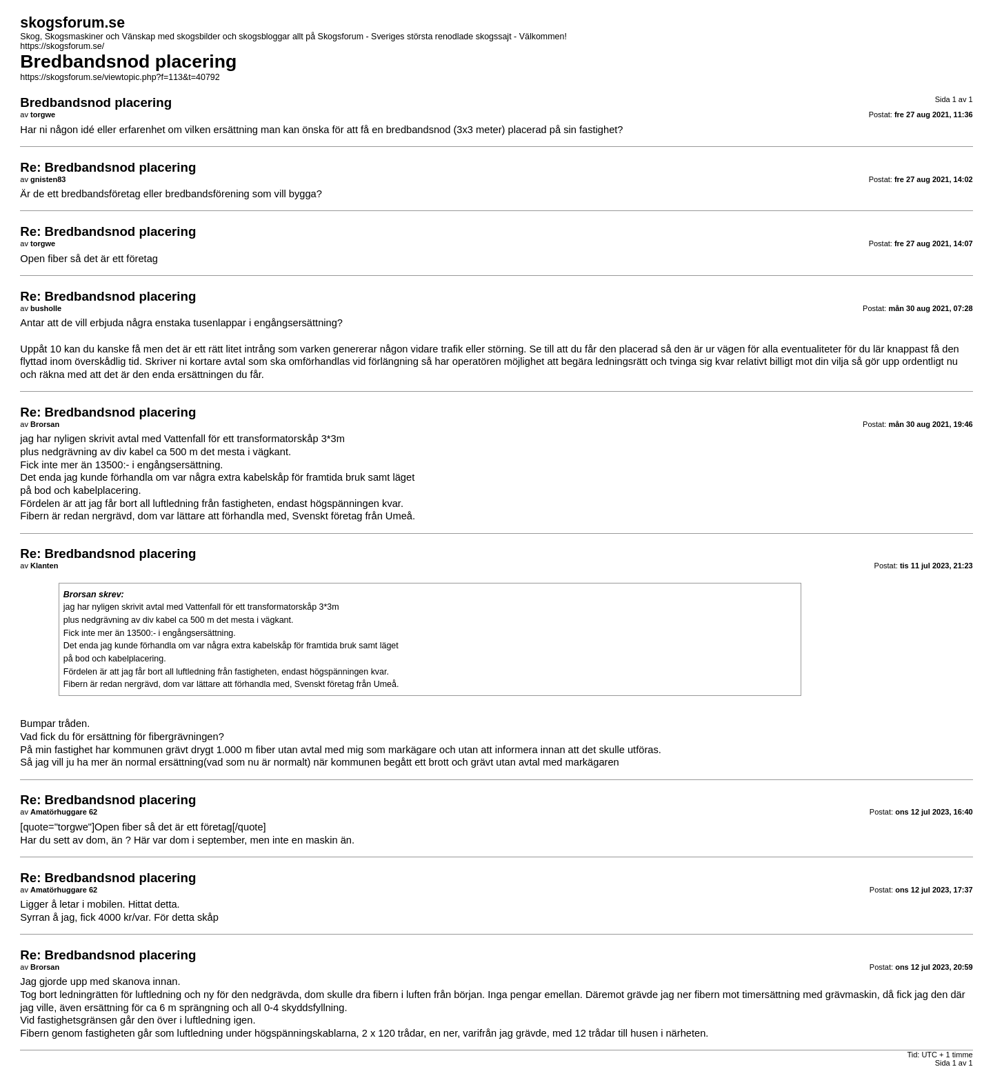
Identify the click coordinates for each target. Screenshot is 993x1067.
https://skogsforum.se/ (62, 46)
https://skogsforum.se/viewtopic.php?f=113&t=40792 (119, 77)
